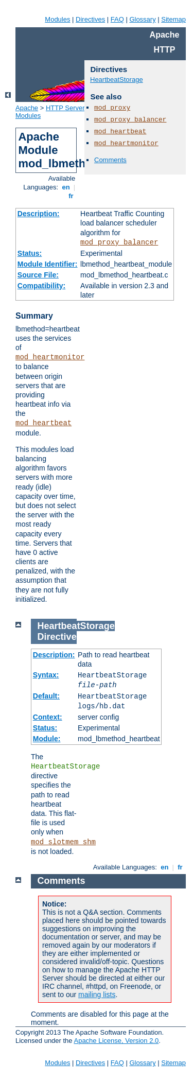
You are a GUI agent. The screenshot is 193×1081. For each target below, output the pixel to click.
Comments (110, 160)
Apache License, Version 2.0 (116, 1040)
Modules (57, 19)
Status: (29, 253)
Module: (47, 739)
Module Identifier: (47, 264)
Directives (90, 19)
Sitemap (173, 19)
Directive (57, 637)
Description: (38, 214)
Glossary (142, 19)
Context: (47, 717)
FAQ (117, 19)
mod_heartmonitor (49, 357)
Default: (46, 696)
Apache (26, 108)
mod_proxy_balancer (119, 242)
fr (71, 196)
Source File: (38, 275)
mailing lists (96, 994)
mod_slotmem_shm (63, 842)
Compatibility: (41, 286)
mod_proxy (112, 108)
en (66, 187)
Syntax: (46, 675)
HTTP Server (65, 108)
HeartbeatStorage (116, 79)
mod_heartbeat (43, 423)
